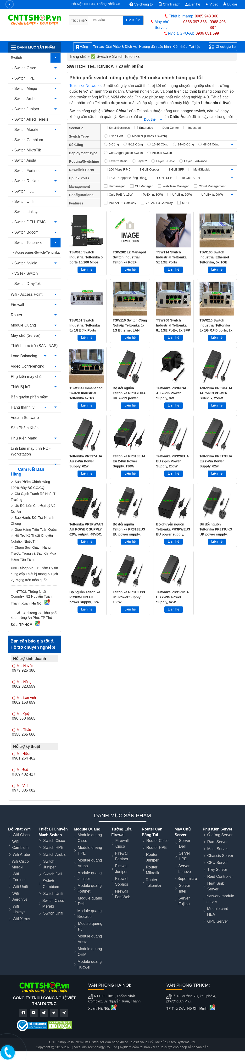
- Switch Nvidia (24, 263)
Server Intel (184, 888)
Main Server (217, 849)
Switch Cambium (51, 884)
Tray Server (217, 869)
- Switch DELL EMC (29, 222)
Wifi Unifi (20, 887)
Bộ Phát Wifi (19, 829)
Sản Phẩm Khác (25, 428)
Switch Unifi (53, 894)
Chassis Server (220, 856)
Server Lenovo (184, 869)
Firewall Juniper (121, 869)
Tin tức (98, 46)
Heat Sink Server (215, 886)
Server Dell (184, 843)
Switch (16, 58)
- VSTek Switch (25, 273)
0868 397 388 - (195, 25)
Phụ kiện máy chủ (26, 377)
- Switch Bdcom (25, 232)
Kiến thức (180, 46)
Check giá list (222, 46)
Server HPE (184, 856)
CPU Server (217, 863)
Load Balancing (24, 356)
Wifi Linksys (19, 909)
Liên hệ (192, 4)
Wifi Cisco (21, 835)
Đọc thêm (151, 119)
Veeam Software (25, 418)
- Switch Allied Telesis (30, 119)
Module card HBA (217, 911)
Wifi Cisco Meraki (20, 864)
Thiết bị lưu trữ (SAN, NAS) (34, 346)
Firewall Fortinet (121, 856)
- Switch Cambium (27, 140)
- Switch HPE (23, 78)
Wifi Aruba (21, 854)
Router (16, 315)
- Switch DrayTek (26, 284)
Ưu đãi (230, 4)
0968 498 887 (218, 25)
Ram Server (217, 842)
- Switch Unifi (23, 201)
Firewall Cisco (121, 843)
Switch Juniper (49, 864)
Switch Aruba (54, 854)
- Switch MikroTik (26, 150)
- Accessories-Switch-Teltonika (36, 252)
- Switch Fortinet (26, 171)
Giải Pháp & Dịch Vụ (121, 46)
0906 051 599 (207, 33)
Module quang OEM (90, 952)
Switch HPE (53, 848)
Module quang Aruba (90, 863)
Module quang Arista (90, 939)
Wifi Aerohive (20, 896)
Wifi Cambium (20, 845)
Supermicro (187, 879)
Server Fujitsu (184, 901)
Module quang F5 (90, 926)
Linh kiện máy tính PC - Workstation (30, 451)
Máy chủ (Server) (25, 335)
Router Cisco (157, 841)
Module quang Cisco (90, 838)
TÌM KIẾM (132, 20)
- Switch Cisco (24, 68)
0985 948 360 (206, 16)
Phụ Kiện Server (217, 829)
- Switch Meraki (25, 130)
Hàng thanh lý (22, 407)
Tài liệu (197, 47)
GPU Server (217, 921)
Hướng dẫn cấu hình (155, 46)
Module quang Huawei (90, 964)
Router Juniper (152, 857)
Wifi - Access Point (26, 294)
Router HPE (156, 848)
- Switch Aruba (24, 99)
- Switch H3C (23, 191)
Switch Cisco (54, 841)
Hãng (82, 47)
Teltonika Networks (85, 86)
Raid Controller (220, 876)
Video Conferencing (27, 366)
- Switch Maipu (24, 88)
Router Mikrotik (152, 870)
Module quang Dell (90, 901)
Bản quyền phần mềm (29, 397)
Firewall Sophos (121, 881)
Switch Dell (52, 874)
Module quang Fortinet (90, 888)
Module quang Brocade (89, 914)
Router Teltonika (153, 883)
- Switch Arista (24, 160)
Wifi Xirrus (21, 919)
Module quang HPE (90, 850)
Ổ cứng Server (220, 835)
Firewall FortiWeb (122, 894)
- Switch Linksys (25, 212)
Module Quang (23, 325)
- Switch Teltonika (27, 243)
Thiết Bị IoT (20, 387)
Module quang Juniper (90, 876)
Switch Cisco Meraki (53, 903)
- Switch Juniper (25, 109)
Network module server (220, 899)
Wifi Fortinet (19, 877)
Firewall (17, 305)
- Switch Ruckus (25, 181)
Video (211, 4)
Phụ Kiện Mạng (24, 438)
